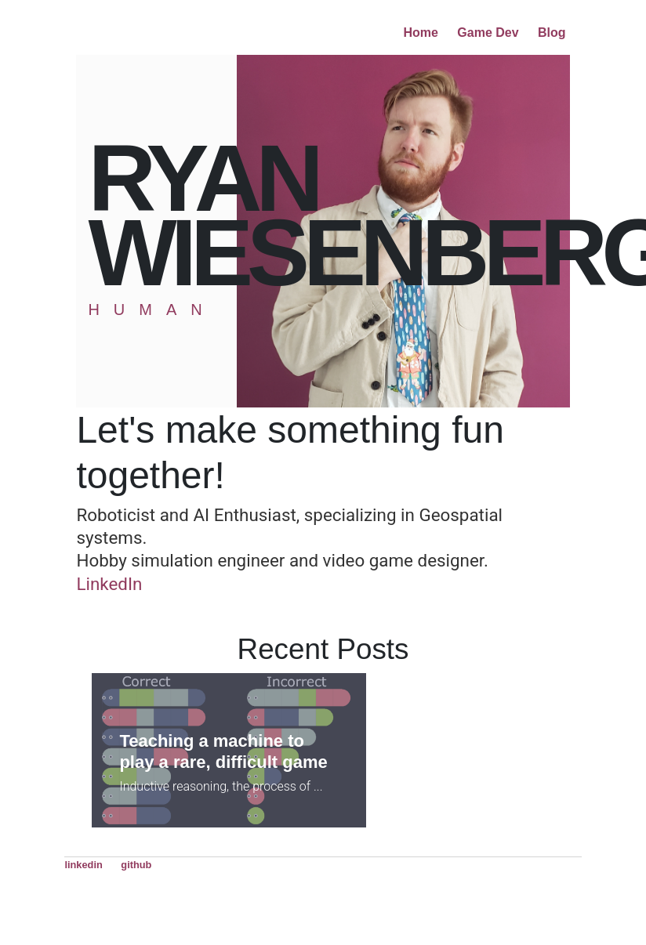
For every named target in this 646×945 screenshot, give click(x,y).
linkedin (83, 865)
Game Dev (487, 32)
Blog (552, 32)
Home (420, 32)
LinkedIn (109, 584)
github (136, 865)
